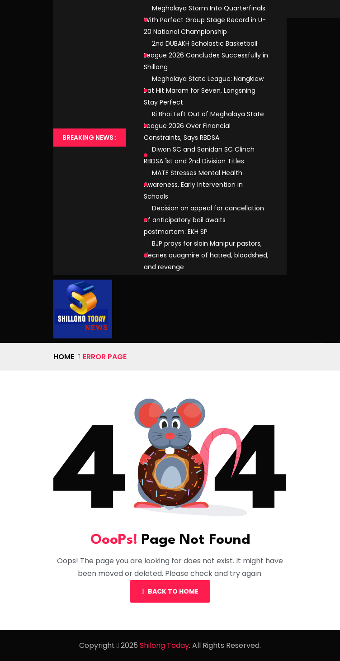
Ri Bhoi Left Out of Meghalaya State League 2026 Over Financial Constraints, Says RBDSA (204, 125)
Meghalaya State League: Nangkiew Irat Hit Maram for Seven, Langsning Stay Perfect (204, 90)
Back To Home (170, 591)
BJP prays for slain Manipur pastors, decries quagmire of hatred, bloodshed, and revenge (206, 255)
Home (63, 357)
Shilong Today (164, 645)
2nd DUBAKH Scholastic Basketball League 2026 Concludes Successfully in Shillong (206, 55)
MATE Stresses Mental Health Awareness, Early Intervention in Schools (193, 184)
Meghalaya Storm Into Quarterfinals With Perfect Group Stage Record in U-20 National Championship (205, 20)
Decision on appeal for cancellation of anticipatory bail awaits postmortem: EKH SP (204, 220)
